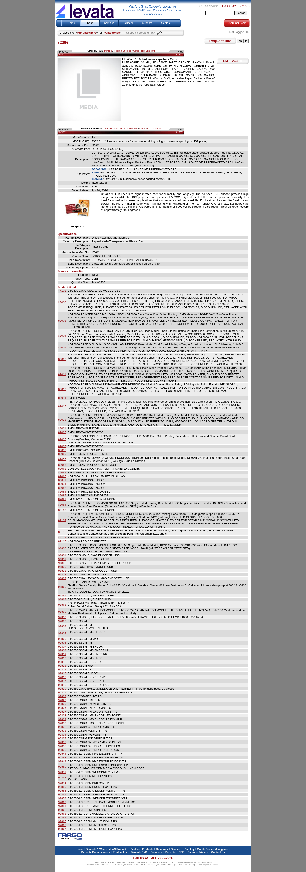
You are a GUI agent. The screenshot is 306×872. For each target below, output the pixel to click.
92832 (62, 727)
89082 (62, 487)
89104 (62, 520)
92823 (62, 700)
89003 (62, 320)
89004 (62, 335)
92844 (62, 753)
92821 (62, 692)
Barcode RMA (139, 852)
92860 (62, 802)
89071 (62, 480)
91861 (62, 595)
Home (71, 22)
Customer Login (237, 22)
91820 (62, 566)
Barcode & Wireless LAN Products (107, 849)
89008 (62, 359)
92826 (62, 707)
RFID (181, 852)
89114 (62, 537)
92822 (62, 696)
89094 (62, 504)
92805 (62, 639)
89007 (62, 347)
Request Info (220, 41)
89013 (62, 389)
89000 (62, 302)
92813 (62, 665)
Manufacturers (86, 32)
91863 (62, 604)
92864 (62, 817)
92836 (62, 742)
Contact (165, 22)
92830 (62, 723)
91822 (62, 574)
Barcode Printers (198, 852)
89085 (62, 495)
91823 (62, 578)
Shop (90, 22)
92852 (62, 772)
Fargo (105, 128)
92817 (62, 681)
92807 (62, 646)
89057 (62, 459)
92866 (62, 825)
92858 (62, 798)
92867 (62, 829)
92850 (62, 766)
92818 (62, 684)
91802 (62, 559)
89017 (62, 406)
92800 (62, 617)
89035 (62, 439)
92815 (62, 673)
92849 (62, 761)
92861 (62, 806)
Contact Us (218, 852)
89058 (62, 464)
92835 (62, 738)
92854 (62, 783)
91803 (62, 563)
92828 (62, 715)
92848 (62, 757)
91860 (62, 586)
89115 (62, 541)
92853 (62, 777)
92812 (62, 661)
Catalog (189, 849)
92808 (62, 650)
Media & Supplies (122, 51)
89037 (62, 446)
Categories (112, 32)
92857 (62, 794)
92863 (62, 813)
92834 (62, 734)
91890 (62, 611)
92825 (62, 704)
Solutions (128, 22)
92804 (62, 633)
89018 (62, 419)
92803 (62, 626)
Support (147, 22)
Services (109, 22)
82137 (62, 54)
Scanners (156, 852)
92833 (62, 730)
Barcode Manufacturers (95, 852)
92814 (62, 669)
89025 (62, 432)
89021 (62, 428)
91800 (62, 548)
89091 (62, 499)
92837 (62, 746)
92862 (62, 809)
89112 (62, 532)
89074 (62, 484)
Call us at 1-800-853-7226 (153, 858)
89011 (62, 374)
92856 (62, 790)
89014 (62, 397)
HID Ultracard (148, 51)
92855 (62, 786)
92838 (62, 749)
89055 (62, 454)
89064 (62, 472)
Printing (108, 51)
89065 (62, 476)
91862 (62, 599)
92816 (62, 677)
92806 (62, 642)
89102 (62, 510)
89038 (62, 450)
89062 (62, 468)
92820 (62, 688)
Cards (136, 51)
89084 (62, 491)
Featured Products (142, 849)
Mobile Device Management (213, 849)
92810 (62, 658)
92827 (62, 711)
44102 (62, 290)
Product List (120, 852)
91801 (62, 555)
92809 (62, 654)
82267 (179, 54)
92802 (62, 621)
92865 (62, 821)
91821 (62, 570)
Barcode (170, 852)
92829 (62, 719)
